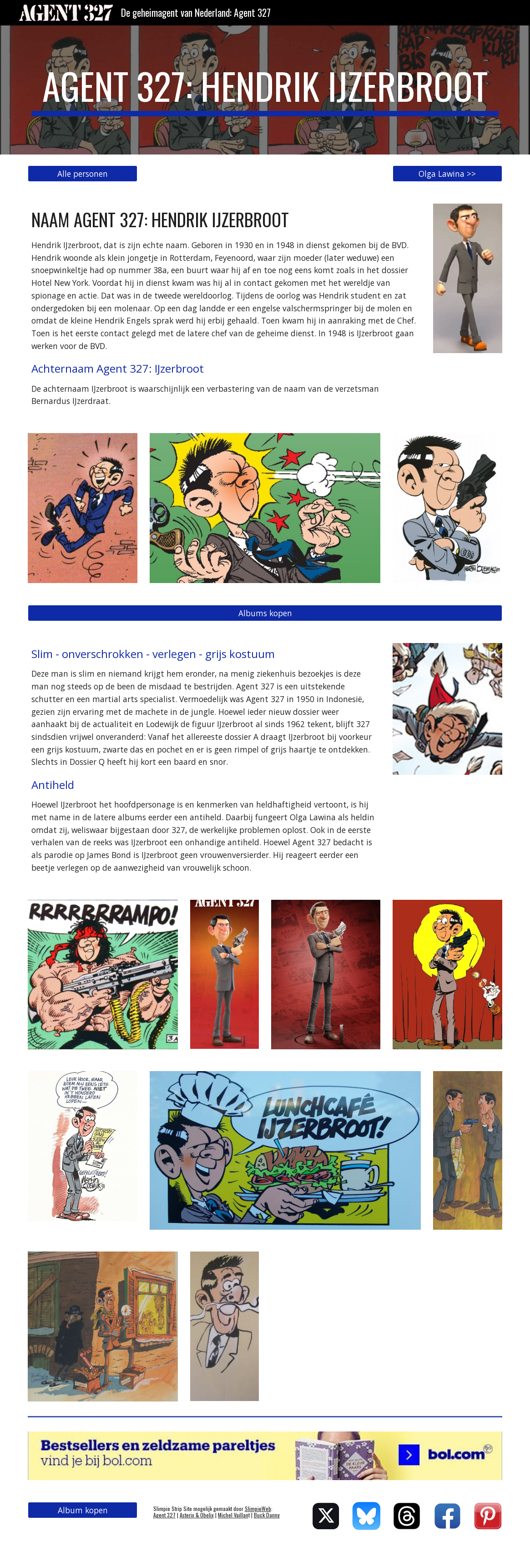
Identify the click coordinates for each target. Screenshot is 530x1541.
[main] (265, 90)
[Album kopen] (82, 1510)
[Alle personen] (82, 174)
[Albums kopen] (264, 613)
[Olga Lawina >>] (447, 174)
